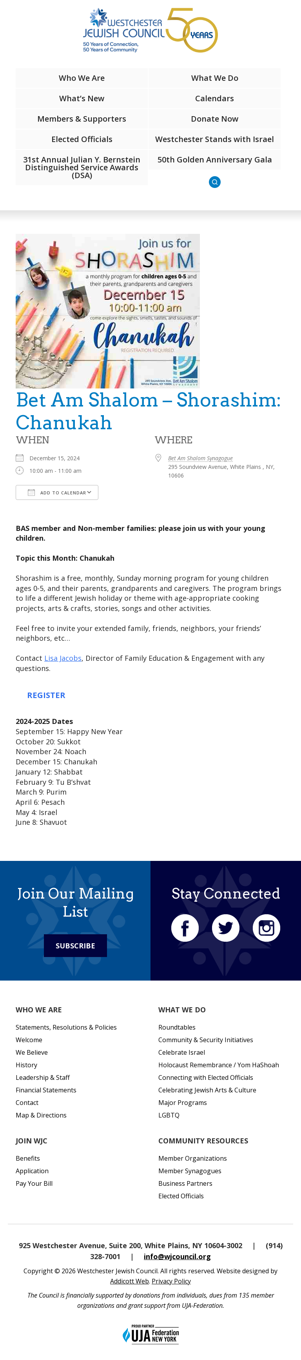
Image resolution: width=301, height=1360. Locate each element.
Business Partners (185, 1183)
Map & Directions (41, 1115)
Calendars (214, 98)
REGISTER (46, 694)
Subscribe (75, 945)
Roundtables (177, 1027)
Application (32, 1171)
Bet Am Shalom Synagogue (200, 458)
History (26, 1065)
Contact (27, 1102)
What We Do (214, 78)
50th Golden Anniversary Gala (215, 159)
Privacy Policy (171, 1281)
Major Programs (182, 1102)
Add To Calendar (57, 492)
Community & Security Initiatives (205, 1039)
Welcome (29, 1039)
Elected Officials (81, 139)
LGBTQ (169, 1115)
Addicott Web (129, 1281)
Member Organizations (192, 1158)
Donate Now (214, 118)
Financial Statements (46, 1090)
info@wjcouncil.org (177, 1256)
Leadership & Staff (43, 1077)
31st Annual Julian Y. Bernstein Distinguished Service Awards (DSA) (81, 167)
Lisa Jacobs (63, 658)
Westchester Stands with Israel (214, 139)
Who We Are (82, 78)
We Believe (32, 1052)
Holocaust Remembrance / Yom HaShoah (218, 1065)
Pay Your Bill (34, 1183)
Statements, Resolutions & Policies (66, 1027)
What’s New (81, 98)
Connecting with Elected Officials (205, 1077)
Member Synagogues (189, 1171)
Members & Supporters (81, 118)
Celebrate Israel (181, 1052)
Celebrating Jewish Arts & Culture (207, 1090)
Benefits (28, 1158)
